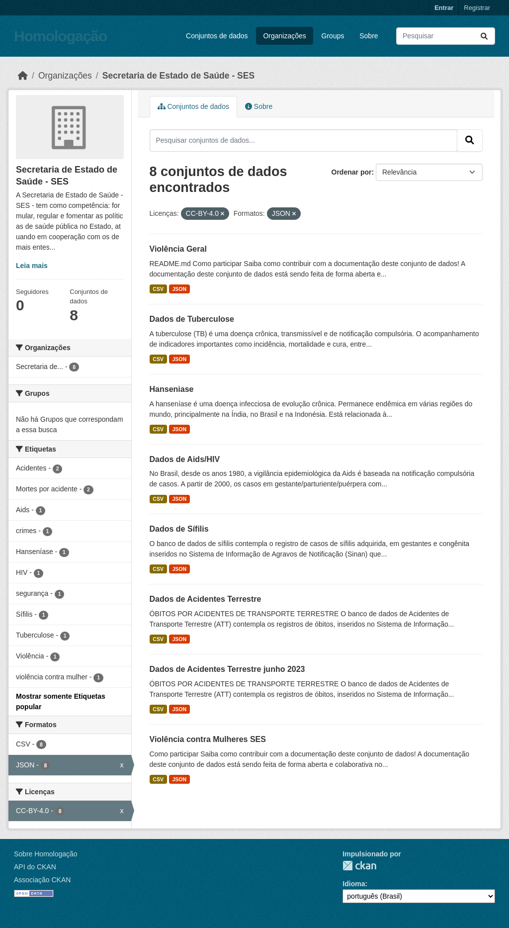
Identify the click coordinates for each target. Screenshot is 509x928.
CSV (158, 289)
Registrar (477, 7)
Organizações (284, 36)
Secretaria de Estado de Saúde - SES (178, 76)
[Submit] (484, 36)
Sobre (368, 36)
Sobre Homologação (46, 854)
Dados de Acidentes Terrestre (205, 599)
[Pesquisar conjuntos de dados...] (445, 36)
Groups (333, 36)
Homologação (60, 36)
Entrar (443, 7)
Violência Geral (178, 249)
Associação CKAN (42, 880)
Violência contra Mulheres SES (208, 739)
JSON (179, 289)
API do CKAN (35, 867)
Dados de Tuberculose (192, 319)
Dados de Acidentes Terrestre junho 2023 (227, 669)
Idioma (353, 884)
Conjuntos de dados (217, 36)
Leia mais (32, 266)
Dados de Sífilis (179, 529)
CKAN (359, 865)
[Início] (23, 76)
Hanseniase (172, 389)
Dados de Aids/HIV (185, 459)
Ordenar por (352, 172)
